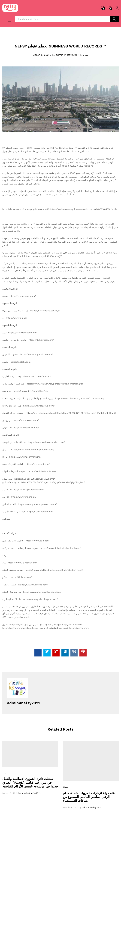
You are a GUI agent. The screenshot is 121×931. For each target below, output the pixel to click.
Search (114, 19)
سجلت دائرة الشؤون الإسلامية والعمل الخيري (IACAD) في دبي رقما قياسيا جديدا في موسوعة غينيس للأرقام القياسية (30, 782)
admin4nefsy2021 (66, 54)
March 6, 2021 (41, 54)
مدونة (85, 54)
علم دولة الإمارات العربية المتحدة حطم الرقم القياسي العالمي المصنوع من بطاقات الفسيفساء (89, 796)
